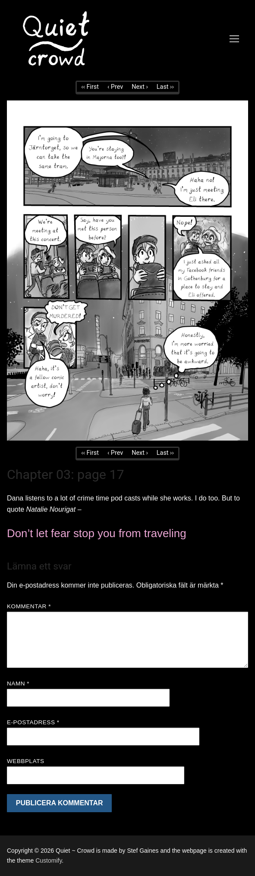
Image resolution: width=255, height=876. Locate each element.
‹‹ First (90, 87)
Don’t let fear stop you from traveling (96, 533)
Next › (140, 87)
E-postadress (33, 722)
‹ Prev (115, 87)
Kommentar (29, 606)
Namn (18, 683)
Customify (48, 860)
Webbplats (25, 761)
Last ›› (165, 87)
